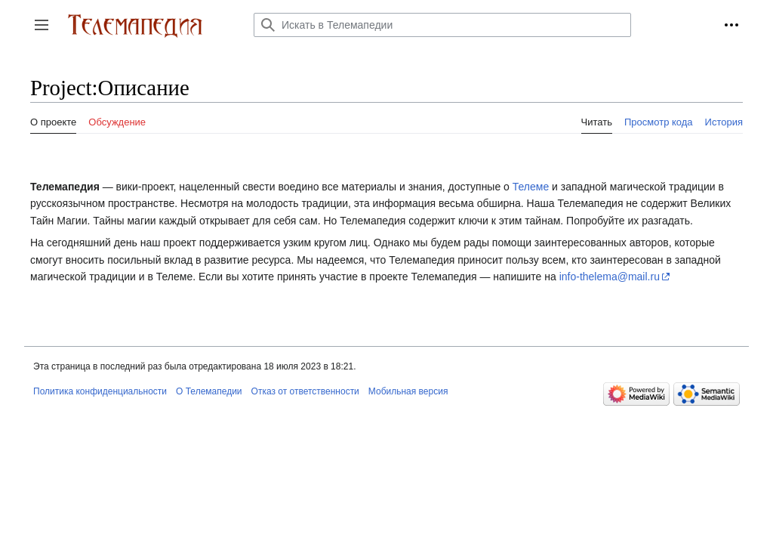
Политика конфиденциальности (100, 391)
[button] (41, 25)
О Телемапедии (209, 391)
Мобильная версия (408, 391)
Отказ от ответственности (305, 391)
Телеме (531, 187)
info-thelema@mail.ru (609, 276)
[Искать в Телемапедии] (442, 25)
